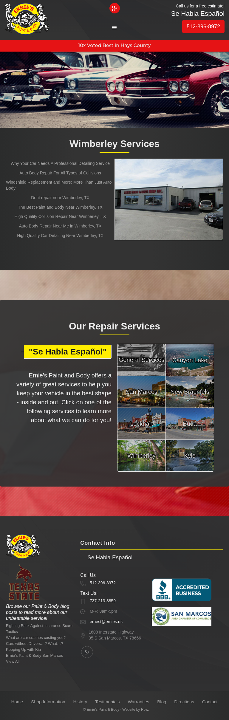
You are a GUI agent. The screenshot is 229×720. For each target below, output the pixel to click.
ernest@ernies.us (106, 621)
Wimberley (141, 455)
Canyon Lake (190, 360)
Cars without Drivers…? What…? (34, 643)
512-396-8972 (203, 27)
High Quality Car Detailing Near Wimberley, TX (60, 235)
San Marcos (141, 391)
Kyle (190, 455)
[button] (114, 28)
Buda (190, 423)
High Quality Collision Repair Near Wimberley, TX (60, 216)
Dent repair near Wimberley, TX (60, 197)
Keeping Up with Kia (23, 649)
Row (144, 709)
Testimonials (107, 701)
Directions (184, 701)
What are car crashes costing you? (36, 637)
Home (17, 701)
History (80, 701)
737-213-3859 (103, 600)
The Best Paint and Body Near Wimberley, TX (60, 207)
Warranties (138, 701)
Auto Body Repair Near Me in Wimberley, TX (60, 226)
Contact (210, 701)
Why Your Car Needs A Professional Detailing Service (60, 163)
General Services (141, 360)
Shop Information (48, 701)
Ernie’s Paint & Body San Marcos (34, 655)
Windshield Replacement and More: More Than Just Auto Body (59, 185)
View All (12, 661)
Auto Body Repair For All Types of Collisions (60, 173)
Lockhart (141, 423)
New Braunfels (189, 391)
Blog (161, 701)
